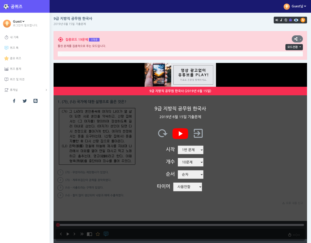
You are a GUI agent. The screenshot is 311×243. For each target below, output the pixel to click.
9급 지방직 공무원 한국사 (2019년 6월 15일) (180, 91)
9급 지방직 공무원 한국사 (73, 18)
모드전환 (292, 47)
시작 (170, 149)
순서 (170, 174)
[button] (25, 23)
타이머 (163, 186)
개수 (170, 161)
